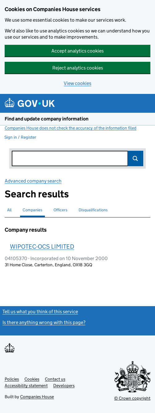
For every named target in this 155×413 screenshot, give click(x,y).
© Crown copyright (132, 398)
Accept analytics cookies (77, 51)
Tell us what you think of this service (40, 311)
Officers (60, 210)
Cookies (31, 379)
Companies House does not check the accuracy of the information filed (70, 128)
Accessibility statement (26, 385)
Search (135, 158)
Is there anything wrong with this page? (43, 322)
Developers (64, 385)
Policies (12, 379)
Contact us (55, 379)
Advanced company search (33, 181)
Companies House (37, 396)
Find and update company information (46, 119)
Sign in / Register (20, 137)
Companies (32, 210)
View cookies (77, 83)
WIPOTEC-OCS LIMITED (42, 246)
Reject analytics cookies (77, 68)
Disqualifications (93, 210)
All (9, 210)
